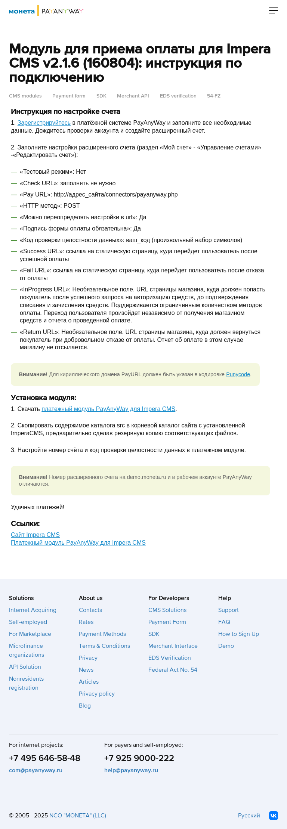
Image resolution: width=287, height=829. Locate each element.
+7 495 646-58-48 (44, 758)
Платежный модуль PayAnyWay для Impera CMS (78, 542)
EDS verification (178, 96)
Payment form (69, 96)
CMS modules (25, 96)
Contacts (90, 610)
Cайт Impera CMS (35, 535)
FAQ (224, 622)
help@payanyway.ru (131, 770)
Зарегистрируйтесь (44, 123)
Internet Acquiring (32, 610)
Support (228, 610)
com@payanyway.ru (35, 770)
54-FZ (213, 96)
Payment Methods (102, 634)
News (86, 670)
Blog (85, 705)
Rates (86, 622)
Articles (89, 682)
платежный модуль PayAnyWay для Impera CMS (108, 409)
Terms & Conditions (104, 646)
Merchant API (133, 96)
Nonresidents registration (26, 683)
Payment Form (167, 622)
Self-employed (28, 622)
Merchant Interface (173, 646)
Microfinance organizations (26, 650)
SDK (101, 96)
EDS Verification (169, 658)
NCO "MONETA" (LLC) (77, 815)
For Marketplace (30, 634)
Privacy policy (97, 693)
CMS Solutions (167, 610)
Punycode (238, 374)
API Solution (25, 667)
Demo (226, 646)
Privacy (88, 658)
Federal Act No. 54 (172, 670)
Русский (249, 815)
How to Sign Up (238, 634)
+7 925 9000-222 (139, 758)
